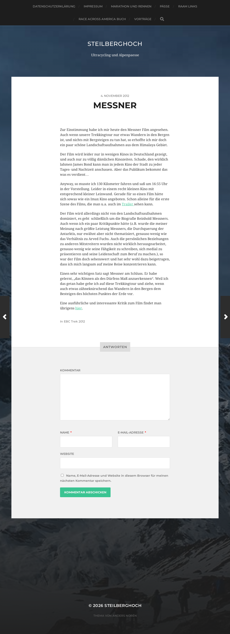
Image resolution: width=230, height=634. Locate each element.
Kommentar (70, 370)
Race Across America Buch (102, 19)
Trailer (128, 204)
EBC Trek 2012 (74, 321)
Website (67, 454)
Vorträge (142, 19)
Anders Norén (124, 615)
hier (78, 308)
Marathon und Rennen (131, 6)
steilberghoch (115, 43)
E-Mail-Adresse (132, 432)
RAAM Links (187, 6)
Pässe (165, 6)
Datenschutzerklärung (54, 6)
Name (66, 432)
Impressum (93, 6)
